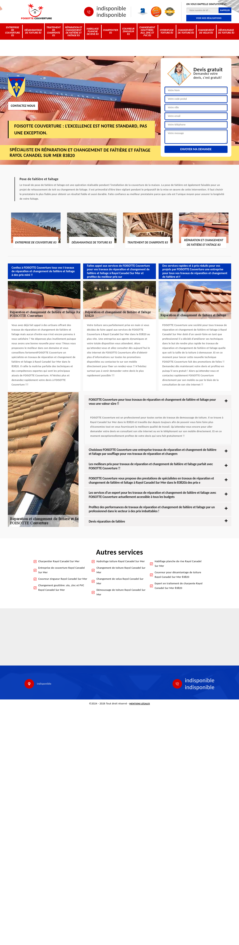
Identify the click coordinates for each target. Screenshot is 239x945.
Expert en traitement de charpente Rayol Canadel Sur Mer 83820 (179, 586)
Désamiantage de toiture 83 (33, 31)
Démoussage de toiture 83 (226, 31)
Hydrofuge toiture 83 (167, 31)
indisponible (111, 8)
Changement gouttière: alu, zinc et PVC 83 (147, 31)
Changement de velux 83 (206, 31)
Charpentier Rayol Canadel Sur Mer (59, 561)
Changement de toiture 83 (186, 31)
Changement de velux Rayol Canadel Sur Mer (119, 581)
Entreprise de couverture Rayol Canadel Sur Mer (61, 570)
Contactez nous (23, 106)
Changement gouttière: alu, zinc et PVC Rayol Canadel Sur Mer (61, 588)
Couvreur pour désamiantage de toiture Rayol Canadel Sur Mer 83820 (178, 575)
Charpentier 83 (110, 31)
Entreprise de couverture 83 (12, 31)
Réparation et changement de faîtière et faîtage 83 (73, 31)
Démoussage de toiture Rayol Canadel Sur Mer (120, 592)
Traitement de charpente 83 (53, 31)
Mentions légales (139, 703)
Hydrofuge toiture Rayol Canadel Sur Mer (120, 561)
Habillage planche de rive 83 (93, 31)
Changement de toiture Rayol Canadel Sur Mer (120, 570)
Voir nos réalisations (208, 18)
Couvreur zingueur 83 (128, 31)
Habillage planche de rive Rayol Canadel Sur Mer (178, 564)
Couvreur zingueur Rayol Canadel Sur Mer (62, 578)
